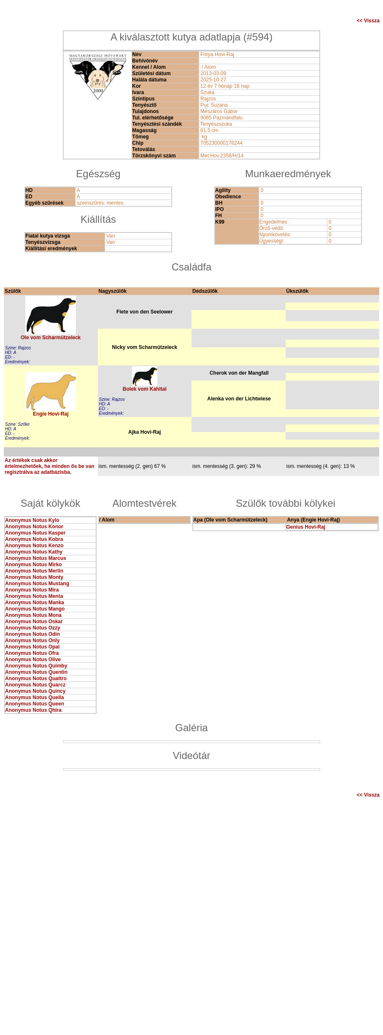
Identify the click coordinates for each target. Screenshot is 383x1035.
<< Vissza (368, 21)
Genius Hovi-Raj (306, 527)
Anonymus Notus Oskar (34, 621)
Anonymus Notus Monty (34, 577)
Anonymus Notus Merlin (34, 571)
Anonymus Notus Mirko (33, 564)
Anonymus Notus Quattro (36, 678)
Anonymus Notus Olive (33, 659)
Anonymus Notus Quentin (36, 672)
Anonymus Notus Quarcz (35, 685)
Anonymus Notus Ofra (32, 653)
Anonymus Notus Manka (34, 602)
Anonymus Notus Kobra (34, 539)
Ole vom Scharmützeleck (51, 337)
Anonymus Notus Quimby (36, 666)
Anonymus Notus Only (32, 640)
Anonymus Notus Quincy (35, 691)
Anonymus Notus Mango (35, 609)
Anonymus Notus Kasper (35, 533)
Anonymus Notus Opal (32, 647)
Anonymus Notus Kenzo (34, 546)
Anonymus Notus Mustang (37, 583)
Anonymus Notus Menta (34, 596)
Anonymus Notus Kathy (33, 552)
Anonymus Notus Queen (34, 704)
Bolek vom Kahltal (145, 389)
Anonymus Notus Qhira (33, 710)
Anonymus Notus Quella (34, 697)
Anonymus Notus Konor (34, 527)
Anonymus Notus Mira (32, 590)
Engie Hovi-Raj (51, 414)
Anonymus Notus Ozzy (32, 628)
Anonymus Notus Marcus (35, 558)
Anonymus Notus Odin (32, 634)
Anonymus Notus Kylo (32, 520)
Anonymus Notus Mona (33, 615)
